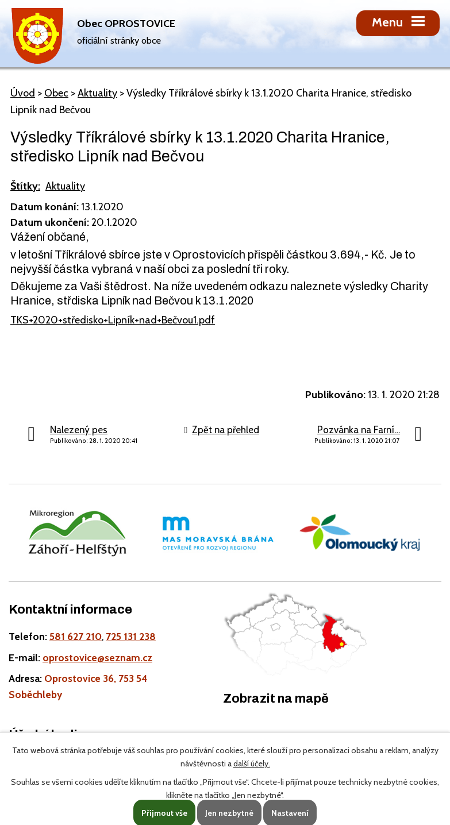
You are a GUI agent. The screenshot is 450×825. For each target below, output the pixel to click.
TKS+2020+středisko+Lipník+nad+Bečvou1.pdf (112, 320)
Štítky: (25, 186)
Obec (56, 93)
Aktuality (97, 93)
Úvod (22, 93)
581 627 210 (75, 636)
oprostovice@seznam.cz (97, 657)
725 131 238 (131, 636)
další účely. (251, 763)
